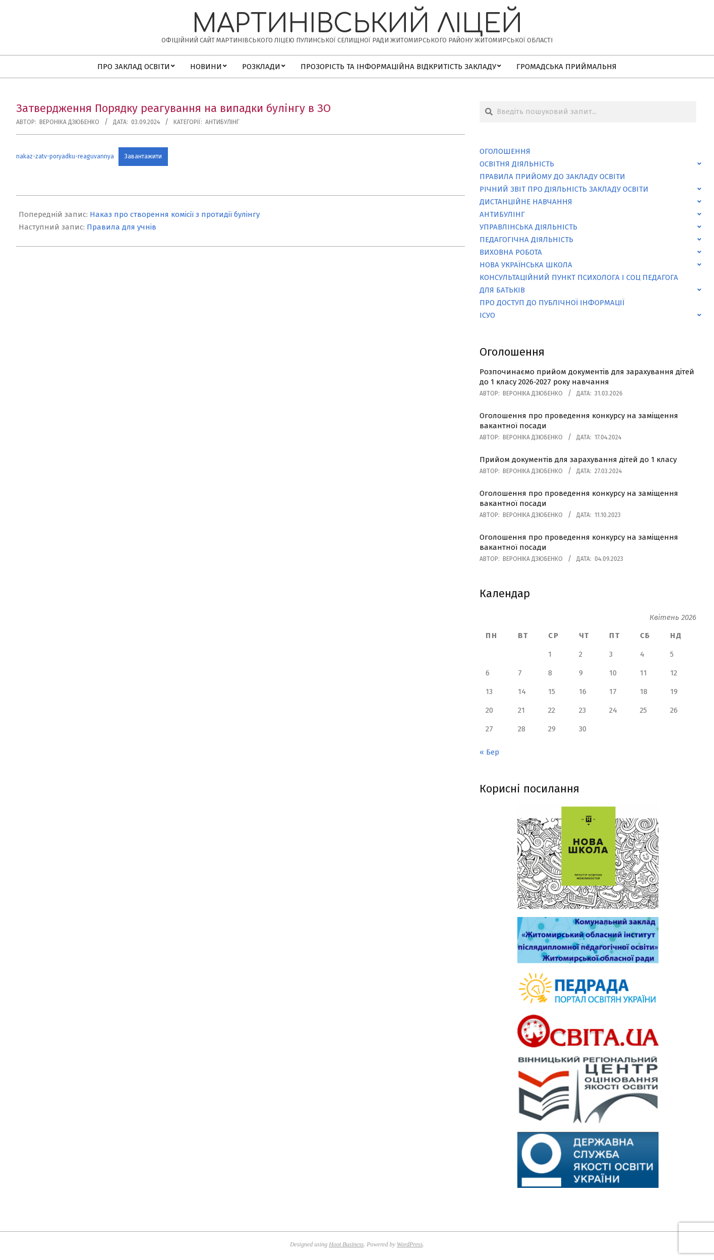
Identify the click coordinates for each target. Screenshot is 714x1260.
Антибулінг (222, 122)
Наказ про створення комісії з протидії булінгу (175, 214)
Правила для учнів (121, 227)
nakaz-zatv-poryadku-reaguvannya (65, 156)
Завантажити (143, 156)
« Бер (489, 752)
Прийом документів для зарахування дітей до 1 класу (578, 459)
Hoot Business (346, 1244)
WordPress (410, 1244)
